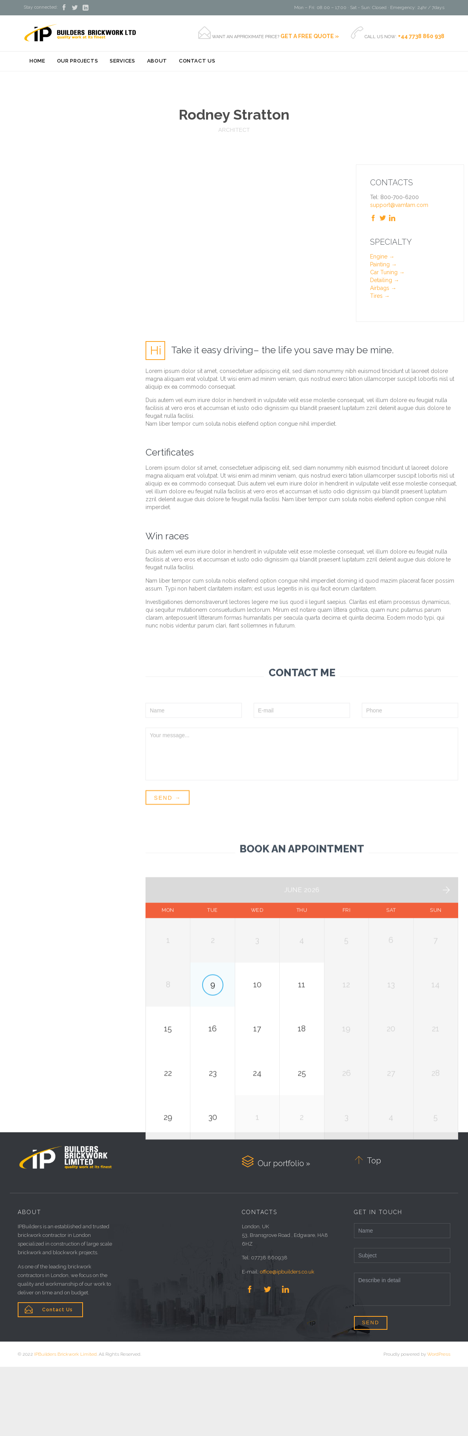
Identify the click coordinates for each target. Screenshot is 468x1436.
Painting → (383, 264)
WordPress (438, 1423)
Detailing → (384, 280)
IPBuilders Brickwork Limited (65, 1423)
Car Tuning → (387, 272)
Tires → (380, 296)
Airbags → (383, 288)
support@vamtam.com (399, 205)
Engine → (382, 256)
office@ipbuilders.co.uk (287, 1341)
